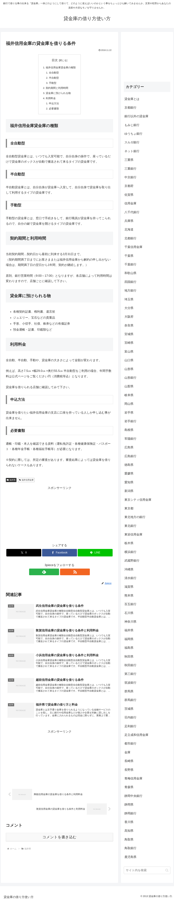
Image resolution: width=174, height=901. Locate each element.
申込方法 (53, 105)
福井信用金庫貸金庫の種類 (61, 67)
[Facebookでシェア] (59, 555)
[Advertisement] (59, 516)
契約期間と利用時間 (57, 89)
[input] (147, 870)
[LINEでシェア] (95, 555)
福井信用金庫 (26, 482)
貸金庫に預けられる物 (58, 94)
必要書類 (53, 110)
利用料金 (50, 99)
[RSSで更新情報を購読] (63, 574)
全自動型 (53, 73)
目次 (55, 60)
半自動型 (53, 78)
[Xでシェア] (23, 555)
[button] (167, 870)
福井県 (11, 482)
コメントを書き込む (59, 843)
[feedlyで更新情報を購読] (55, 574)
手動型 (52, 83)
